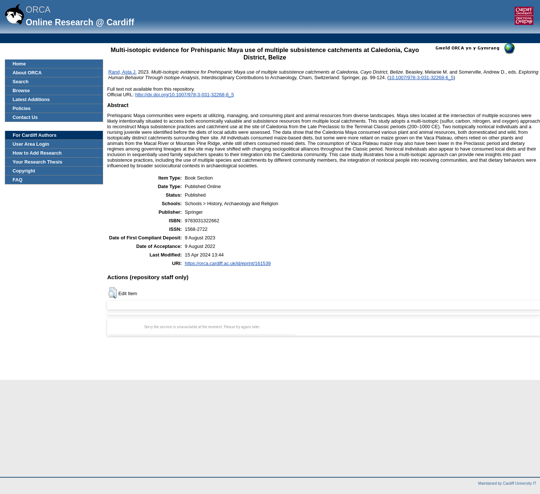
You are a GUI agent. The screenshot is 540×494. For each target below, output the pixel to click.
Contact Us (25, 117)
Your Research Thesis (37, 162)
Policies (22, 108)
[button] (112, 292)
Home (19, 64)
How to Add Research (37, 153)
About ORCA (27, 72)
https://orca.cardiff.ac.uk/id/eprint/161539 (228, 263)
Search (21, 81)
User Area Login (31, 144)
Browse (21, 90)
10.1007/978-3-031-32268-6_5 (421, 77)
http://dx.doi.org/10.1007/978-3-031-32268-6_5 (184, 94)
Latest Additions (31, 99)
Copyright (24, 171)
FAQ (17, 180)
